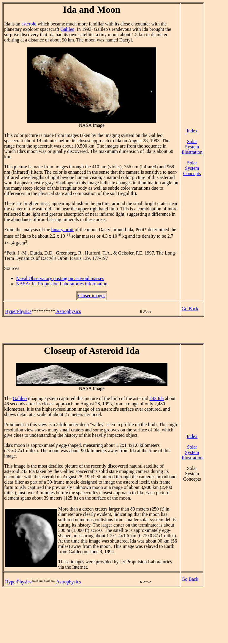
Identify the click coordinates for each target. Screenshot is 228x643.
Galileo (68, 29)
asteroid (29, 23)
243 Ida (156, 398)
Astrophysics (68, 311)
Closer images (91, 295)
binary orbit (62, 229)
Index (192, 130)
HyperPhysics (18, 311)
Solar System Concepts (192, 168)
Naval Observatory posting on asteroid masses (60, 278)
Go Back (190, 308)
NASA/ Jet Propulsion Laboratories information (61, 283)
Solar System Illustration (192, 147)
